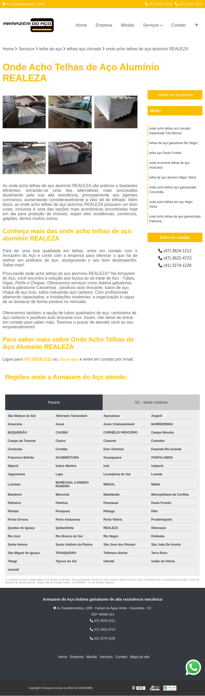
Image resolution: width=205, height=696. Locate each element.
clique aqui (69, 359)
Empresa (104, 25)
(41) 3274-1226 (175, 265)
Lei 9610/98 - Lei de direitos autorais (93, 582)
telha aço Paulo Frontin (165, 153)
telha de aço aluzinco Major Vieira (172, 178)
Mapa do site (139, 657)
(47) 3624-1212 (159, 4)
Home (81, 25)
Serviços (151, 25)
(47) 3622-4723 (188, 4)
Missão (127, 25)
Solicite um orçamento (175, 95)
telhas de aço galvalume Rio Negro (173, 143)
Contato (178, 25)
